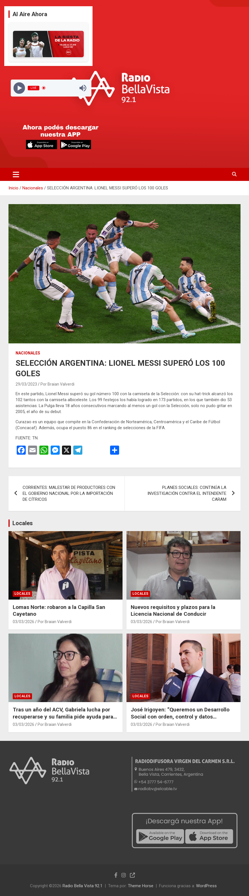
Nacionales (28, 353)
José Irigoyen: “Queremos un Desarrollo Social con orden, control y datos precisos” (180, 716)
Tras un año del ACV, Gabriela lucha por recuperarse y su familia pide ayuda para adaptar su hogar (63, 716)
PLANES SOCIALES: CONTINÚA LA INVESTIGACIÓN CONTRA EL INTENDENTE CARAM (186, 493)
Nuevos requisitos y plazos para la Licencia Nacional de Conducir (173, 610)
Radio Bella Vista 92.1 (82, 885)
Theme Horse (140, 885)
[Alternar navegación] (15, 174)
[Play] (19, 88)
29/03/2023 (26, 384)
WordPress (206, 885)
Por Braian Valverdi (57, 384)
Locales (22, 523)
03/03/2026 (23, 621)
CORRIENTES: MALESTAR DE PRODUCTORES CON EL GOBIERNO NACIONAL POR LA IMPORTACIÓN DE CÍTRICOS (69, 493)
